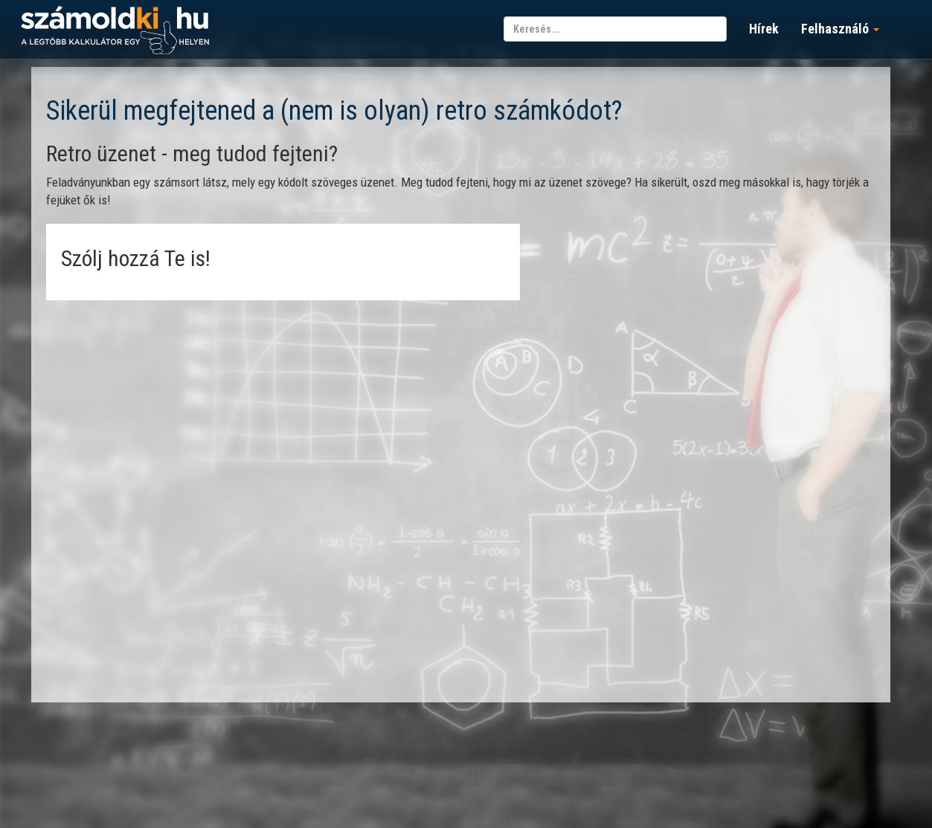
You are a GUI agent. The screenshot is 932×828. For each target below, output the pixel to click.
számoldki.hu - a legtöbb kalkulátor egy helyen (115, 31)
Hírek (764, 28)
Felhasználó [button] (840, 28)
